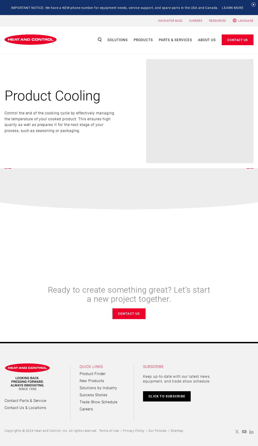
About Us (207, 39)
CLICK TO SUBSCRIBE (167, 396)
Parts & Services (175, 39)
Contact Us (237, 40)
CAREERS (195, 20)
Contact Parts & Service (25, 400)
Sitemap (177, 430)
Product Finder (93, 373)
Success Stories (93, 394)
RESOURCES (217, 20)
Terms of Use (109, 430)
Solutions (117, 39)
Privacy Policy (133, 430)
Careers (86, 409)
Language (245, 20)
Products (143, 39)
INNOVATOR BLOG (170, 20)
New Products (92, 380)
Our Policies (158, 430)
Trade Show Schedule (98, 401)
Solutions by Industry (98, 387)
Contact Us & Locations (25, 407)
